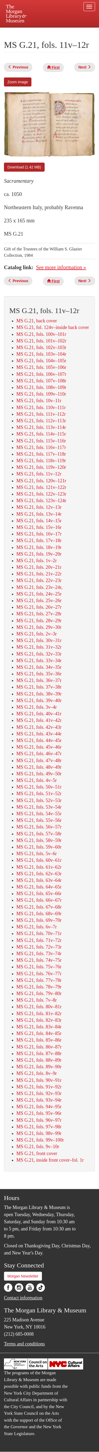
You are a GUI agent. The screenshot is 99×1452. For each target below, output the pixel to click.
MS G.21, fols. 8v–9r (36, 1073)
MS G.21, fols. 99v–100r (40, 1140)
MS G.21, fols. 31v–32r (39, 647)
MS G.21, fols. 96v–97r (39, 1120)
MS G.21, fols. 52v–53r (39, 800)
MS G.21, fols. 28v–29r (39, 620)
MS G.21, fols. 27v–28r (39, 613)
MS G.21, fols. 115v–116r (41, 440)
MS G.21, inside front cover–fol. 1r (50, 1160)
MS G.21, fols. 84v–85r (39, 1033)
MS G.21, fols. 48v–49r (39, 767)
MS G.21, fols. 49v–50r (39, 773)
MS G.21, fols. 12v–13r (39, 507)
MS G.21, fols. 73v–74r (39, 953)
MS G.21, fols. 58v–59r (39, 840)
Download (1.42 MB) (24, 167)
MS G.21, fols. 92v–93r (39, 1093)
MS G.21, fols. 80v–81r (39, 1006)
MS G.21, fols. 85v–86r (39, 1040)
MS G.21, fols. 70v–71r (39, 933)
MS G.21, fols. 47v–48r (39, 760)
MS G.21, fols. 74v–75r (39, 960)
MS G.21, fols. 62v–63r (39, 873)
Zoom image (17, 82)
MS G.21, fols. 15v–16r (39, 527)
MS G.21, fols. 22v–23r (39, 580)
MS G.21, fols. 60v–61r (39, 860)
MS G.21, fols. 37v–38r (39, 687)
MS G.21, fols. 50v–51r (39, 787)
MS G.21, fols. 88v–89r (39, 1060)
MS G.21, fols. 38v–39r (39, 694)
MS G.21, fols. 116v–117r (41, 447)
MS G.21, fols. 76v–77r (39, 973)
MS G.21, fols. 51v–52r (39, 793)
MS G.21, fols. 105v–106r (41, 367)
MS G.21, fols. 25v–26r (39, 600)
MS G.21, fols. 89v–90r (39, 1066)
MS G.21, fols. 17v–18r (39, 540)
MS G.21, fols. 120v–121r (41, 480)
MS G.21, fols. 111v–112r (41, 414)
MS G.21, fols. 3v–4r (36, 707)
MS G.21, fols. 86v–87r (39, 1047)
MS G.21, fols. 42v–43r (39, 727)
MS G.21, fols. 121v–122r (41, 487)
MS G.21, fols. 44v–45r (39, 740)
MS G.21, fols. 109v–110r (41, 394)
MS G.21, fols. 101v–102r (41, 340)
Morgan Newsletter (23, 1276)
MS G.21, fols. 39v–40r (39, 700)
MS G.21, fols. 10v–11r (38, 400)
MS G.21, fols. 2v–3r (36, 633)
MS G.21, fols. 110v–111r (41, 407)
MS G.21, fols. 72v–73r (39, 947)
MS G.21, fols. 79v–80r (39, 993)
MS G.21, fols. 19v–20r (39, 554)
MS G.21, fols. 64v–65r (39, 887)
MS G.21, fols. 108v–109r (41, 387)
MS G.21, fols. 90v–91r (39, 1080)
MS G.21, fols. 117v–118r (41, 454)
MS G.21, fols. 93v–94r (39, 1100)
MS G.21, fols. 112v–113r (41, 420)
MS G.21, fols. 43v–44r (39, 733)
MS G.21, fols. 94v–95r (39, 1106)
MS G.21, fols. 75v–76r (39, 966)
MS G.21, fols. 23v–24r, (39, 587)
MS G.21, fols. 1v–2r (36, 560)
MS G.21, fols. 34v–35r (39, 667)
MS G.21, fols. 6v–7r (36, 926)
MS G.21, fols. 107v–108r (41, 380)
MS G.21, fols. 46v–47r (39, 753)
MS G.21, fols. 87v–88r (39, 1053)
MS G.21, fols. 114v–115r (41, 434)
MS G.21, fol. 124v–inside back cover (52, 327)
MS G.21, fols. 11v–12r (38, 474)
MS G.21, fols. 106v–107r (41, 374)
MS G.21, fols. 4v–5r (36, 780)
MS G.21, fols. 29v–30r (39, 627)
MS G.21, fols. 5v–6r (36, 853)
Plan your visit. (14, 31)
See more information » (61, 267)
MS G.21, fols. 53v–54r (39, 807)
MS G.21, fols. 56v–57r (39, 827)
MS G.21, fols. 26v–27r (39, 607)
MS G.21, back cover (36, 320)
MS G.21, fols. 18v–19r (39, 547)
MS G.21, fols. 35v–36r (39, 673)
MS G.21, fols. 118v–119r (41, 460)
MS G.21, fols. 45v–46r (39, 747)
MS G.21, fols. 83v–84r (39, 1026)
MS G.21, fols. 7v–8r (36, 1000)
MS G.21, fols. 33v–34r (39, 660)
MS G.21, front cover (36, 1153)
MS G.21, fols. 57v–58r (39, 833)
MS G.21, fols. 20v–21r (39, 567)
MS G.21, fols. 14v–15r (39, 520)
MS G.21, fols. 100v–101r (41, 334)
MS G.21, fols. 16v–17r (39, 534)
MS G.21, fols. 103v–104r (41, 354)
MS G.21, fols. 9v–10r (37, 1146)
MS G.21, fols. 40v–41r (39, 713)
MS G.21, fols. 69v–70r (39, 920)
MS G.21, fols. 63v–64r (39, 880)
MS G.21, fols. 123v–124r (41, 500)
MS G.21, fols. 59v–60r (39, 847)
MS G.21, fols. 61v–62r (39, 867)
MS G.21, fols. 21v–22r (39, 573)
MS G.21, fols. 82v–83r (39, 1020)
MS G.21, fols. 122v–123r (41, 494)
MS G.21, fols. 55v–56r (39, 820)
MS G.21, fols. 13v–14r (39, 514)
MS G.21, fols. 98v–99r (39, 1133)
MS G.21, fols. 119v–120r (41, 467)
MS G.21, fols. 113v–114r (41, 427)
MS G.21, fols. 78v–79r (39, 987)
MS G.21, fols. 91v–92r (39, 1086)
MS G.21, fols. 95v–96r (39, 1113)
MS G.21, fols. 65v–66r (39, 893)
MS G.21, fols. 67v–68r (39, 907)
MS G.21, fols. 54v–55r (39, 813)
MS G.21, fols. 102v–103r (41, 347)
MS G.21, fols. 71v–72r (39, 940)
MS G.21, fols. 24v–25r (39, 594)
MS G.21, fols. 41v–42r (39, 720)
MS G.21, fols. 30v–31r (39, 640)
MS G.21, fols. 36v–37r (39, 680)
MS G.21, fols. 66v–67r (39, 900)
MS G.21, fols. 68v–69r (39, 913)
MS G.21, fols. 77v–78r (39, 980)
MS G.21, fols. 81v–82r (39, 1013)
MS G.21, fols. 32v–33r (39, 654)
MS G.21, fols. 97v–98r (39, 1126)
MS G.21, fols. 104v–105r (41, 360)
